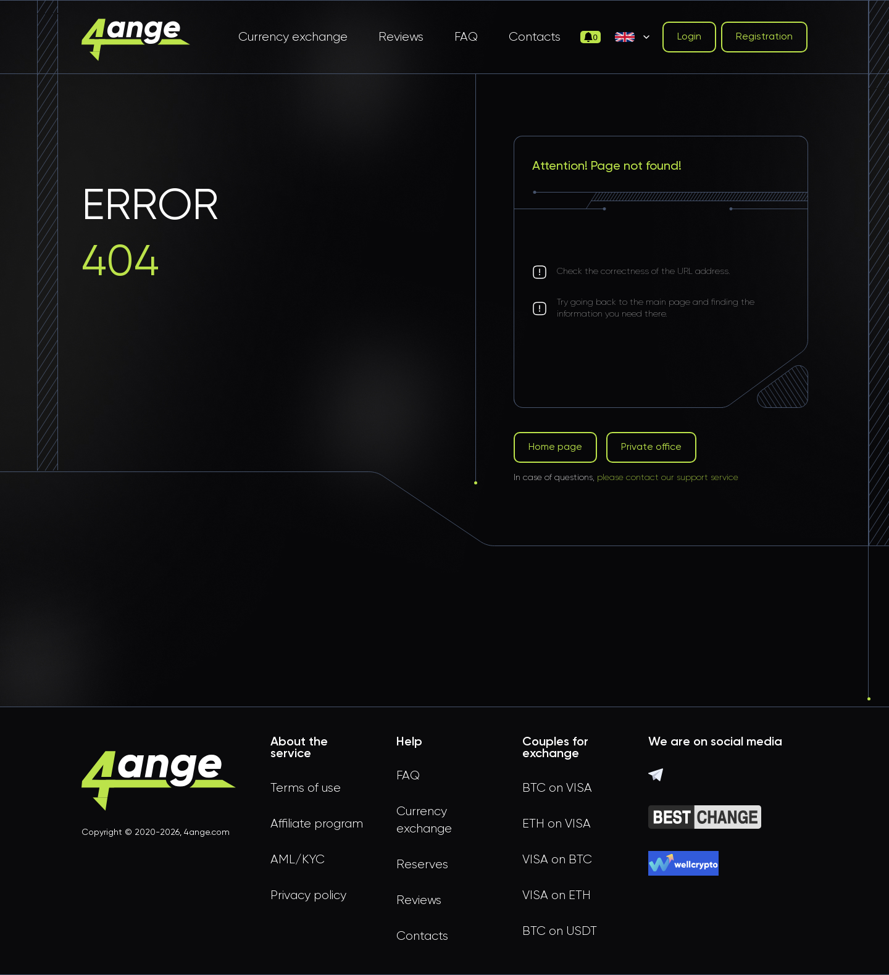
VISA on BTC (557, 859)
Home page (555, 447)
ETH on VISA (556, 824)
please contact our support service (667, 477)
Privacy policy (308, 895)
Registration (764, 37)
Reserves (422, 864)
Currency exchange (293, 37)
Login (689, 37)
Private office (651, 447)
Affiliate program (316, 824)
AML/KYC (297, 859)
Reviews (401, 37)
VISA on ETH (556, 895)
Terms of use (305, 788)
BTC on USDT (559, 931)
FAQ (466, 37)
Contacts (535, 37)
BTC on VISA (557, 788)
